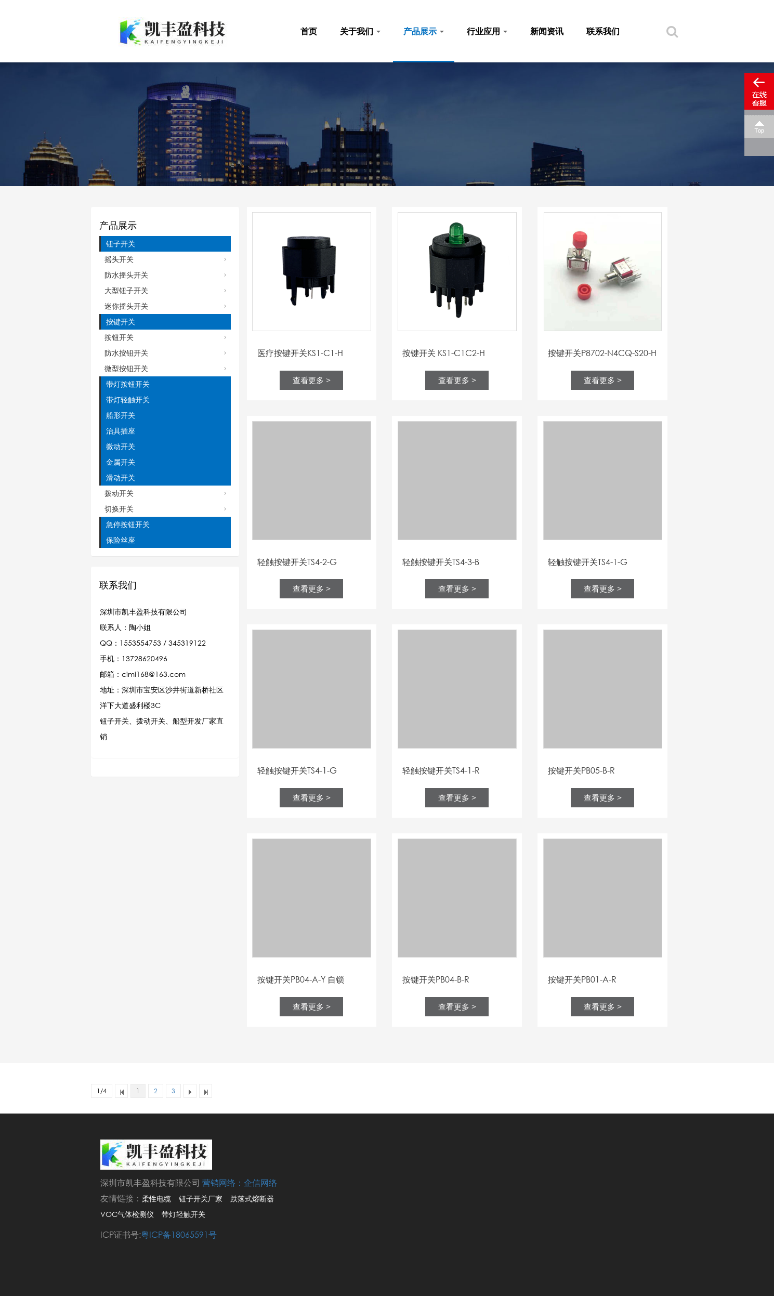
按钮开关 (119, 337)
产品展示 (423, 31)
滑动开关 (120, 477)
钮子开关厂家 (200, 1198)
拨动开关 (119, 493)
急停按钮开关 (128, 524)
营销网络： (223, 1182)
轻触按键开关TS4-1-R (441, 770)
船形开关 (120, 415)
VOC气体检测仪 (127, 1214)
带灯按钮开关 (128, 383)
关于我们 (360, 31)
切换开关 (119, 508)
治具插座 (120, 430)
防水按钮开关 (126, 352)
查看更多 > (312, 380)
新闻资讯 (546, 31)
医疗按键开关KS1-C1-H (300, 353)
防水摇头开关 (126, 274)
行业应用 (487, 31)
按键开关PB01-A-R (582, 979)
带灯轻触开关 (128, 399)
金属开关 (120, 461)
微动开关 (120, 446)
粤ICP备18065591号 (179, 1234)
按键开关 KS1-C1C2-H (443, 353)
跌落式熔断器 (252, 1198)
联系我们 (603, 31)
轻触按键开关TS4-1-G (587, 562)
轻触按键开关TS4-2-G (297, 562)
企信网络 (260, 1182)
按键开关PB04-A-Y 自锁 (300, 979)
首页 (308, 31)
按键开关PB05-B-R (581, 770)
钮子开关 (120, 243)
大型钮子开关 (126, 290)
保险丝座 (120, 539)
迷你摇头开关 (126, 306)
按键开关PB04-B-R (435, 979)
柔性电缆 (156, 1198)
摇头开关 (119, 259)
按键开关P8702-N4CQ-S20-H (602, 353)
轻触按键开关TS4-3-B (440, 562)
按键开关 (120, 321)
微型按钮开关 (126, 368)
